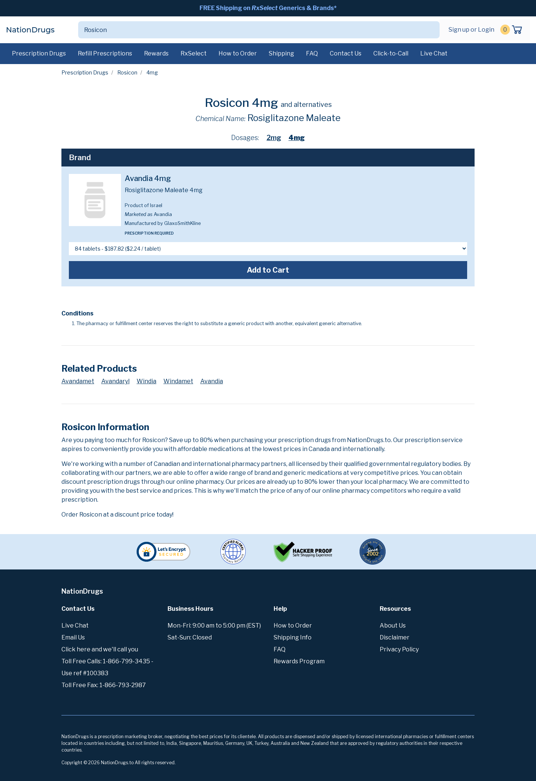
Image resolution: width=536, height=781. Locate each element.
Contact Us (345, 53)
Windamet (178, 381)
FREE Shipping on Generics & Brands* (268, 8)
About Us (393, 625)
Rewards (156, 53)
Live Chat (433, 53)
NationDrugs (30, 29)
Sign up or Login (471, 29)
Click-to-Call (390, 53)
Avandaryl (115, 381)
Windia (146, 381)
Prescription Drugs (39, 53)
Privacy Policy (399, 649)
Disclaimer (394, 637)
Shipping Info (293, 637)
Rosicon (127, 72)
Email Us (73, 637)
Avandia (211, 381)
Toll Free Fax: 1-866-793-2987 (103, 685)
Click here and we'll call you (99, 649)
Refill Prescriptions (105, 53)
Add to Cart (268, 270)
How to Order (237, 53)
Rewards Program (299, 661)
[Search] (250, 29)
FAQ (312, 53)
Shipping (281, 53)
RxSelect (194, 53)
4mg (296, 138)
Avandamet (77, 381)
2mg (274, 138)
